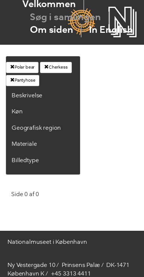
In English (111, 30)
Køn (17, 112)
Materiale (24, 144)
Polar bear (22, 67)
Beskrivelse (27, 96)
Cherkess (56, 67)
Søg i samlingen (65, 17)
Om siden (51, 30)
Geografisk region (36, 128)
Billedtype (25, 161)
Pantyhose (22, 80)
